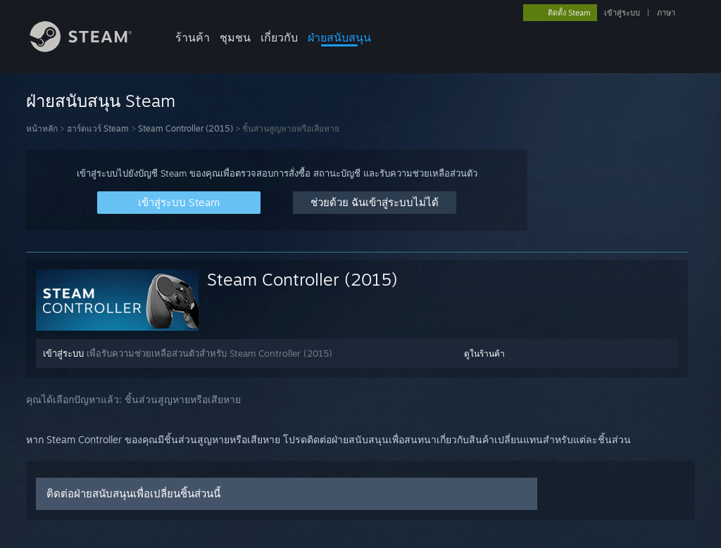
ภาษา (666, 13)
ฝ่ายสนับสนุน (339, 37)
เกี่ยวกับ (279, 37)
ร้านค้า (192, 37)
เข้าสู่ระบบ (622, 13)
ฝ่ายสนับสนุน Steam (100, 100)
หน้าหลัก (42, 128)
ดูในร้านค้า (484, 353)
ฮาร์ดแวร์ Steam (98, 128)
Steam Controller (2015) (185, 128)
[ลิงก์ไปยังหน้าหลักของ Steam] (91, 48)
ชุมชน (235, 37)
